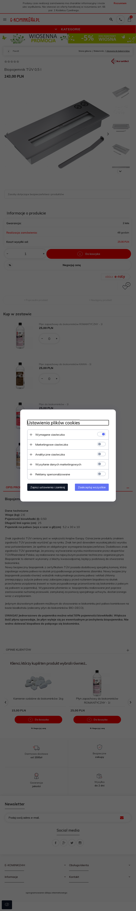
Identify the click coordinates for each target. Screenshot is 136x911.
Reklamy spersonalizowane (52, 474)
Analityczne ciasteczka (50, 454)
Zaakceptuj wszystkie (92, 487)
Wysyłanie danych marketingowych (58, 464)
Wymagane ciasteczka (50, 434)
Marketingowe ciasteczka (51, 444)
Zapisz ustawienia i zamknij (47, 487)
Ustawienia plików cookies (53, 422)
